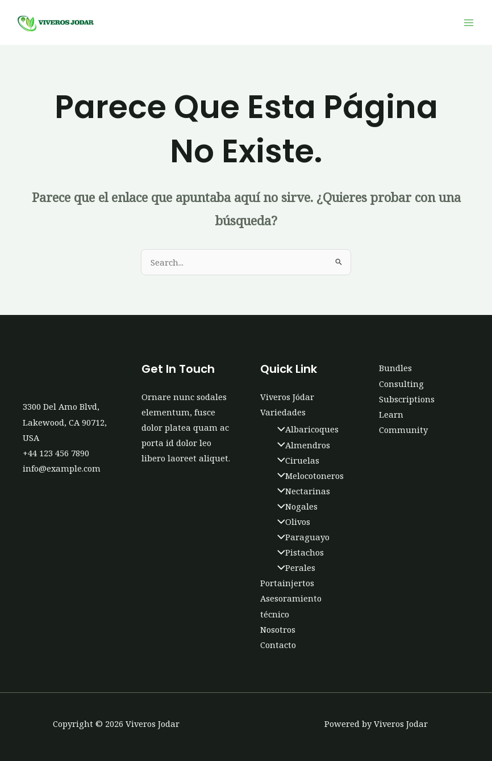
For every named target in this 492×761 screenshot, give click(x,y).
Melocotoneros (308, 475)
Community (403, 429)
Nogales (295, 506)
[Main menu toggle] (469, 23)
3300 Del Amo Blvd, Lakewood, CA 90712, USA (65, 422)
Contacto (278, 644)
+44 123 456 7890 (56, 453)
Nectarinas (301, 491)
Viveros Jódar (287, 396)
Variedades (283, 412)
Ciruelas (295, 460)
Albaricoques (305, 429)
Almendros (301, 445)
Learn (391, 414)
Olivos (291, 521)
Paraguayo (301, 537)
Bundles (395, 367)
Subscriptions (407, 399)
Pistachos (298, 552)
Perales (293, 567)
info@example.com (62, 468)
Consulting (401, 383)
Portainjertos (287, 582)
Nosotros (277, 629)
